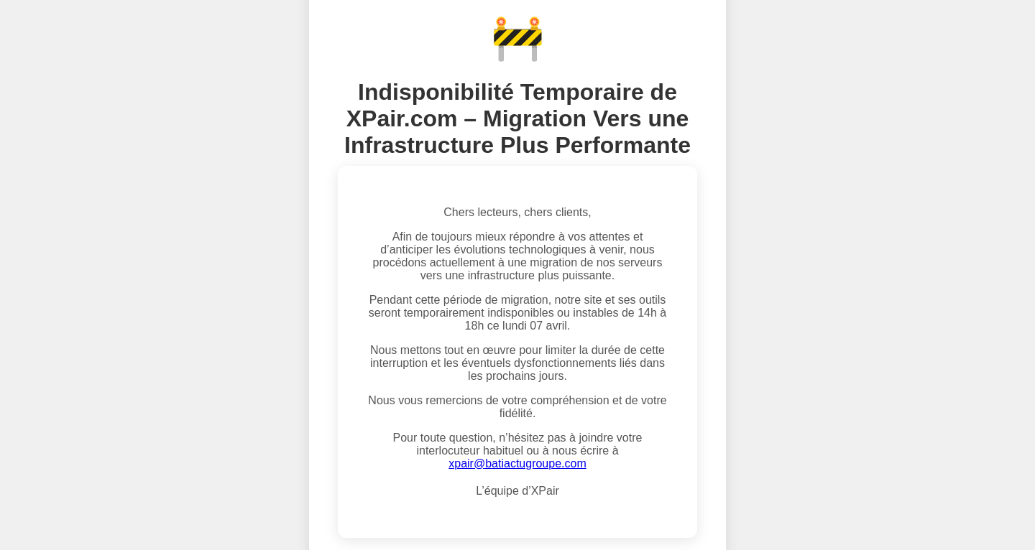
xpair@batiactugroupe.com (517, 463)
